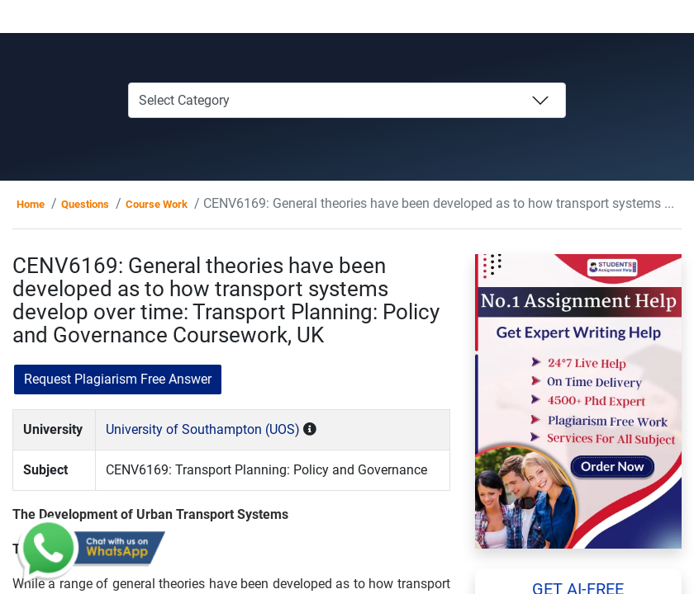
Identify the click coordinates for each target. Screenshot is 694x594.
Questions (85, 204)
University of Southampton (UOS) (203, 429)
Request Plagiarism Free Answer (118, 379)
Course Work (157, 204)
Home (31, 204)
